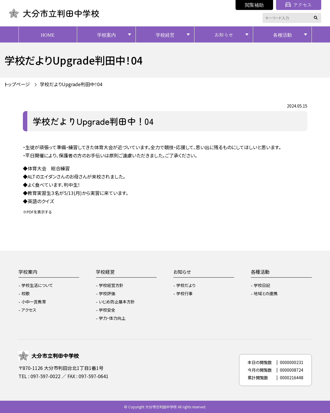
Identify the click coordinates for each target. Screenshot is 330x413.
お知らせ (223, 34)
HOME (48, 34)
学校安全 (107, 310)
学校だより (186, 285)
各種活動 (282, 34)
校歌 (25, 293)
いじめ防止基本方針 (117, 302)
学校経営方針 (111, 285)
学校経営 (165, 34)
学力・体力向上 (112, 318)
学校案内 (106, 34)
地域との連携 (265, 293)
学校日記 (262, 285)
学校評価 (107, 293)
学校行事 (184, 293)
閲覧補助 (254, 4)
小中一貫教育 (33, 302)
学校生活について (37, 285)
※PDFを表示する (37, 212)
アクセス (298, 4)
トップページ (17, 84)
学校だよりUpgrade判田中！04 (71, 84)
